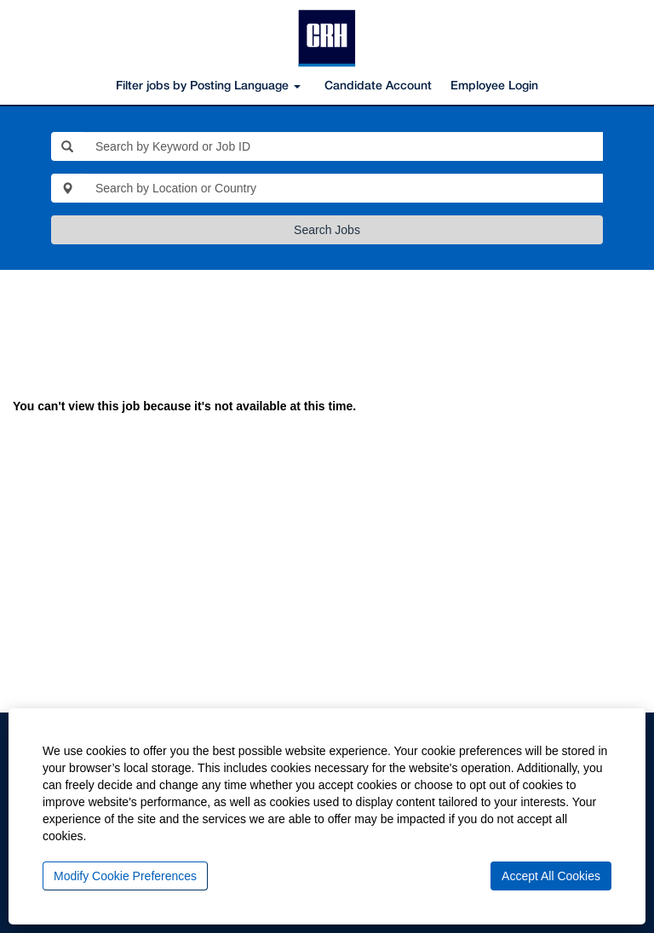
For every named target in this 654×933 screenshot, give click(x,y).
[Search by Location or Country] (343, 188)
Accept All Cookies (551, 876)
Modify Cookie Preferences (125, 876)
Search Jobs (327, 230)
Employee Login (494, 86)
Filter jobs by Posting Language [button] (208, 86)
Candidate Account (378, 86)
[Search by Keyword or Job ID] (343, 146)
